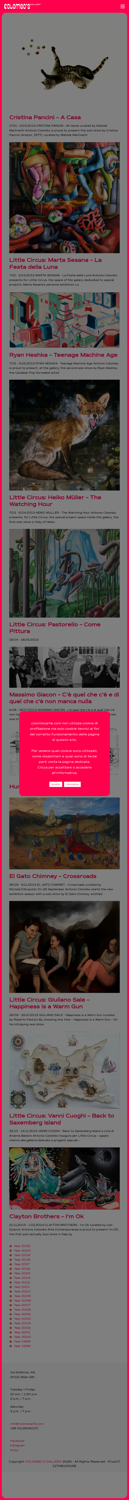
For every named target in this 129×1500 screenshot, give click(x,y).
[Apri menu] (122, 6)
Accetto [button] (56, 784)
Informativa (72, 784)
